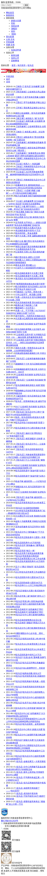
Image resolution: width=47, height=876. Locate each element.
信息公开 (10, 53)
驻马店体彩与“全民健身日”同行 (29, 609)
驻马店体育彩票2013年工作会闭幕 (30, 559)
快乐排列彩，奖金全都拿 (26, 233)
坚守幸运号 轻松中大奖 (25, 289)
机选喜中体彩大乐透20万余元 (28, 228)
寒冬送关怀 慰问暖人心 (25, 265)
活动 (8, 82)
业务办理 (10, 47)
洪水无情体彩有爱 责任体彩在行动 (30, 302)
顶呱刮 (14, 29)
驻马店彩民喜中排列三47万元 (28, 655)
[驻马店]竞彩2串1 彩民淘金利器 (29, 601)
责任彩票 (10, 37)
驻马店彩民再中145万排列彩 (27, 543)
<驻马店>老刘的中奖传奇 (26, 793)
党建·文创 (10, 45)
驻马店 (31, 65)
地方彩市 (22, 65)
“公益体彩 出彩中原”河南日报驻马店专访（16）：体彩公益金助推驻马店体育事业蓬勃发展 (26, 342)
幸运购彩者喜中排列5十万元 (27, 230)
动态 (8, 79)
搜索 (26, 5)
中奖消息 (10, 76)
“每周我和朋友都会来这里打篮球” (30, 284)
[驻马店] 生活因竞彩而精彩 (27, 508)
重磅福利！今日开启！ (25, 308)
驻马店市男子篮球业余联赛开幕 (29, 553)
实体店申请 (16, 50)
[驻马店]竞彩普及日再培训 (27, 556)
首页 (14, 65)
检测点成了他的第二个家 (26, 305)
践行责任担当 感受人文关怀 (27, 257)
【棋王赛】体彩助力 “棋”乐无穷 (29, 118)
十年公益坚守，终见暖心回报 (28, 294)
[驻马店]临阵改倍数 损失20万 (28, 673)
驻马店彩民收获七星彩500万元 (28, 583)
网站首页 (10, 13)
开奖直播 (10, 42)
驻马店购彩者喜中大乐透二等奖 (29, 276)
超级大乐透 (16, 21)
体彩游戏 (10, 18)
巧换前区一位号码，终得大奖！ (29, 292)
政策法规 (15, 55)
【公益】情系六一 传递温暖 (27, 164)
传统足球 (15, 26)
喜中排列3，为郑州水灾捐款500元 (30, 316)
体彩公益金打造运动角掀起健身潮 (30, 246)
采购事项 (15, 61)
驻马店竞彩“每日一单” (25, 551)
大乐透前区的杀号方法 (25, 249)
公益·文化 (10, 39)
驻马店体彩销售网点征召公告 (28, 620)
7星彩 (13, 34)
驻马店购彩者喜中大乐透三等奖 (29, 273)
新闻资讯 (10, 15)
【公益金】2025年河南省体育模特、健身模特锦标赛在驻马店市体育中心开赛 (25, 174)
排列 (13, 31)
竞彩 (13, 23)
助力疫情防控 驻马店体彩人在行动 (30, 286)
